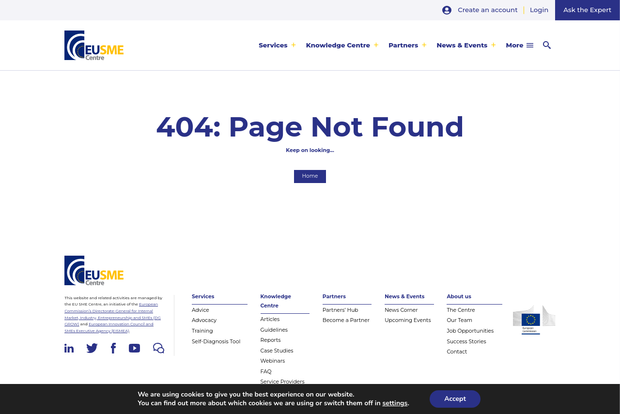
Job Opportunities (470, 331)
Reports (271, 340)
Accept (455, 398)
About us (459, 296)
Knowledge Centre (338, 45)
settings (394, 403)
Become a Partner (346, 320)
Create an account (487, 10)
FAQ (266, 371)
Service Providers (283, 382)
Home (310, 176)
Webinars (273, 361)
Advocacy (204, 320)
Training (202, 331)
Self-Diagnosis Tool (216, 341)
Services (273, 45)
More (515, 45)
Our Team (459, 320)
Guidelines (274, 330)
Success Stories (466, 341)
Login (539, 10)
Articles (270, 319)
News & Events (461, 45)
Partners (403, 45)
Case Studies (277, 351)
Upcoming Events (408, 320)
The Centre (461, 310)
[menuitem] (277, 45)
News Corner (401, 310)
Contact (457, 352)
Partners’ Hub (340, 310)
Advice (200, 310)
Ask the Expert (587, 10)
